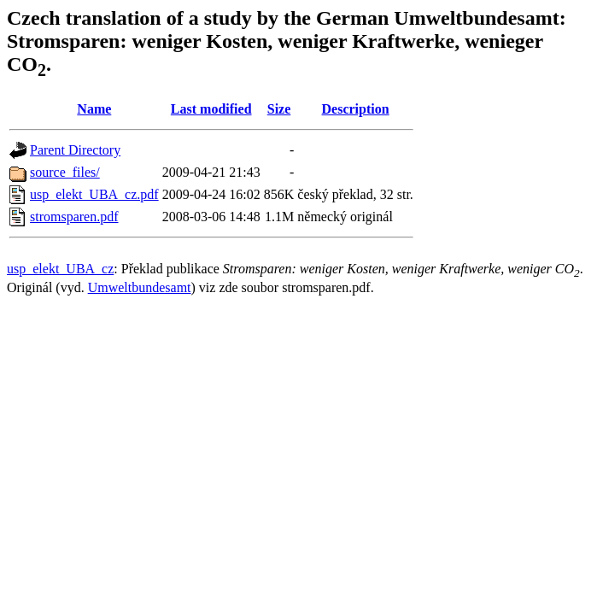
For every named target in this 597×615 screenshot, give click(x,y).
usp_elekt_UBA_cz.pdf (94, 194)
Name (94, 109)
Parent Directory (75, 150)
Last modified (211, 109)
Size (279, 109)
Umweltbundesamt (139, 287)
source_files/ (65, 172)
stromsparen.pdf (74, 216)
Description (355, 109)
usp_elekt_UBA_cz (60, 268)
